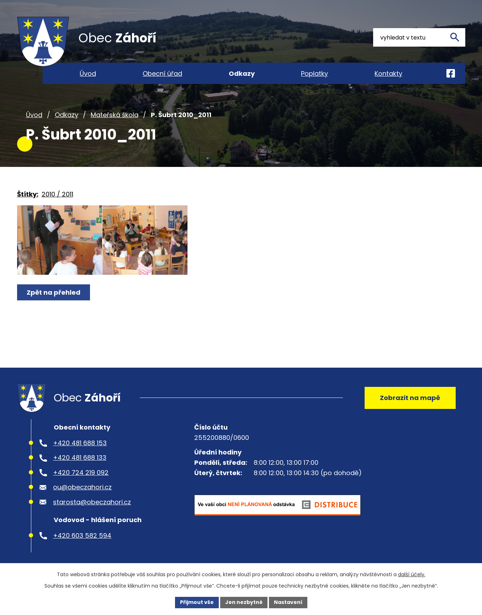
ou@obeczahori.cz (82, 489)
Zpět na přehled (53, 296)
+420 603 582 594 (82, 538)
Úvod (34, 116)
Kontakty (388, 73)
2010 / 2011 (57, 196)
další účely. (411, 574)
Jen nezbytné (244, 602)
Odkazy (66, 116)
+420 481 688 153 (80, 445)
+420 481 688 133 (79, 460)
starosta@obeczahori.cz (92, 504)
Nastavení (288, 602)
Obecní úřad (162, 73)
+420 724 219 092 (80, 475)
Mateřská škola (114, 116)
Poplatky (314, 73)
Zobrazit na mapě (410, 400)
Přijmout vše (197, 602)
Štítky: (27, 196)
